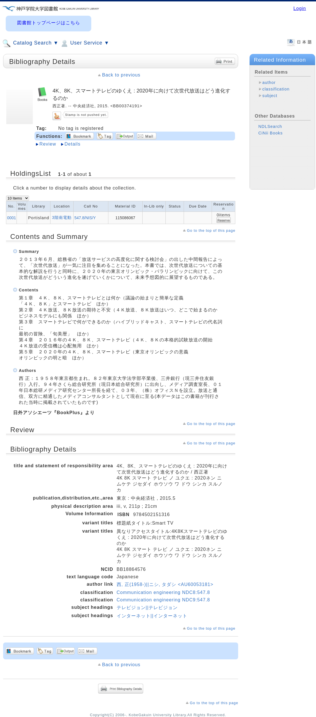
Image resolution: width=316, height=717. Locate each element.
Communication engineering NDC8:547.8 (163, 592)
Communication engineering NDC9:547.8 (163, 599)
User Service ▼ (84, 43)
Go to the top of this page (211, 230)
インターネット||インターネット (152, 615)
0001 (11, 217)
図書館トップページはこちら (48, 22)
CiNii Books (270, 133)
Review (47, 144)
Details (72, 144)
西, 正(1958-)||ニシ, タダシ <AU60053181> (165, 584)
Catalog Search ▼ (30, 43)
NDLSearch (270, 126)
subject (269, 95)
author (269, 82)
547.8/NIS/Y (85, 217)
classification (276, 89)
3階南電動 (62, 217)
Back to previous (121, 74)
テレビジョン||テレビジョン (147, 607)
